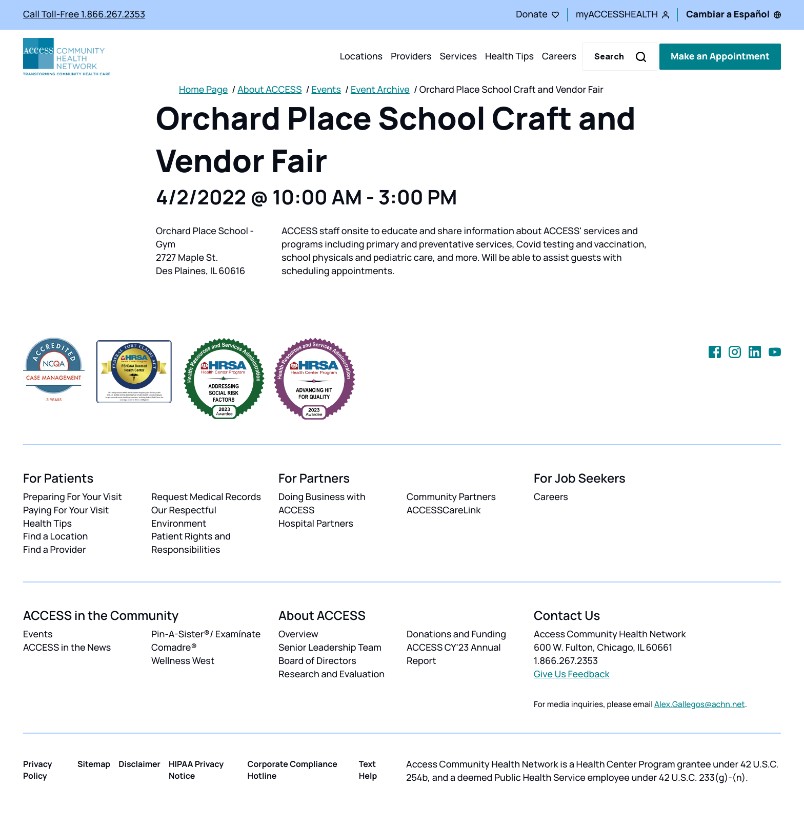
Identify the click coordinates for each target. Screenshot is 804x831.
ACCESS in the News (67, 647)
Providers (411, 56)
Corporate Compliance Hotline (292, 769)
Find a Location (55, 536)
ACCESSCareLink (443, 510)
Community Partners (451, 497)
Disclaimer (139, 764)
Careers (559, 56)
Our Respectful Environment (183, 517)
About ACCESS (269, 90)
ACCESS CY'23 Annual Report (454, 654)
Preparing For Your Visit (72, 497)
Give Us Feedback (572, 674)
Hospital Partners (315, 523)
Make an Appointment (720, 56)
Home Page (203, 90)
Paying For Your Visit (66, 510)
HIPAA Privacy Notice (196, 769)
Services (458, 56)
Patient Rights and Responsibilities (191, 543)
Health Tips (509, 56)
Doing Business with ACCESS (322, 503)
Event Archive (380, 90)
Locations (361, 56)
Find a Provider (54, 550)
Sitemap (93, 764)
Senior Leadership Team (329, 647)
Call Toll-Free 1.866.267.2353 (84, 14)
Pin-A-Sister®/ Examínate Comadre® (205, 641)
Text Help (368, 769)
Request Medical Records (206, 497)
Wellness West (182, 661)
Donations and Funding (456, 634)
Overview (298, 634)
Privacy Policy (37, 769)
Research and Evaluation (331, 674)
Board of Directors (317, 661)
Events (326, 90)
